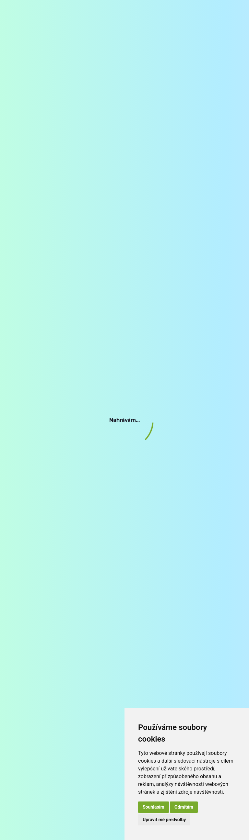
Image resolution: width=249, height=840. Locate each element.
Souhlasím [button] (153, 807)
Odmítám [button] (183, 807)
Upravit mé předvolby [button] (164, 819)
